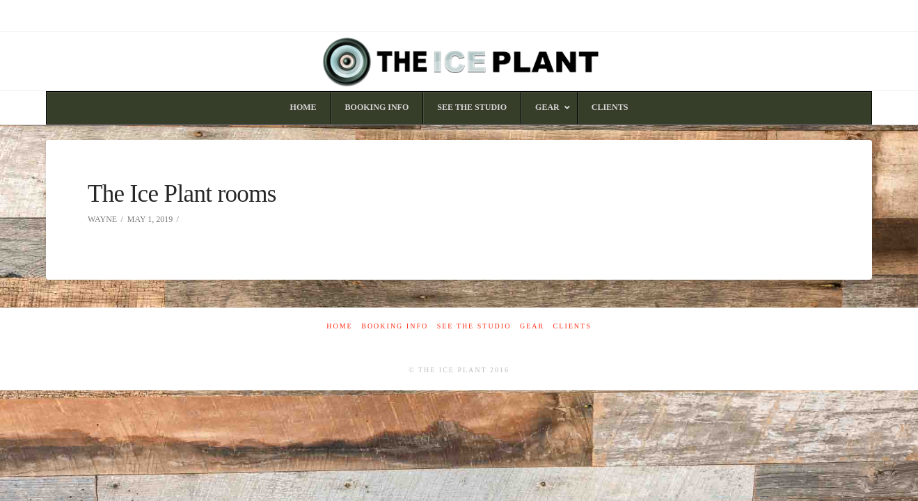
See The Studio (474, 326)
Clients (572, 326)
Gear (532, 326)
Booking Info (394, 326)
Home (339, 326)
